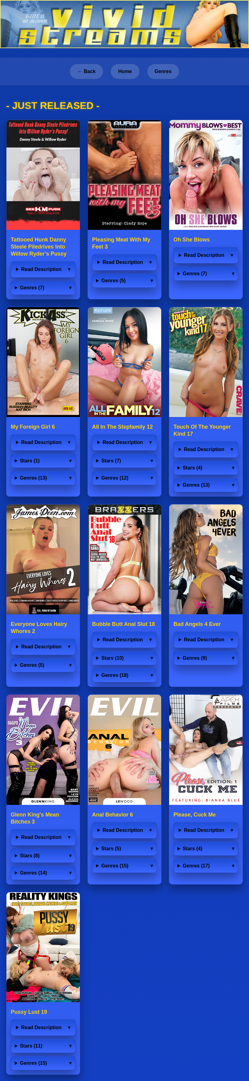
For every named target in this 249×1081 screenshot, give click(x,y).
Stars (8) (30, 855)
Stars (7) (111, 460)
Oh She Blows (191, 240)
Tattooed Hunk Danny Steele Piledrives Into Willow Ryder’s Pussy (39, 247)
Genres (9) (195, 658)
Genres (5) (113, 280)
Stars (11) (31, 1045)
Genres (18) (114, 675)
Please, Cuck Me (194, 815)
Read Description (41, 269)
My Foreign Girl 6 (33, 427)
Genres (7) (32, 287)
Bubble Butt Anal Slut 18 (123, 624)
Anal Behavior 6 (112, 815)
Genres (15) (114, 865)
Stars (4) (192, 467)
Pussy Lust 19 (29, 1012)
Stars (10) (112, 658)
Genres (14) (33, 872)
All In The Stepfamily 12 (122, 427)
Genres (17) (196, 865)
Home (125, 71)
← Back (86, 71)
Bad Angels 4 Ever (197, 624)
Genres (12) (114, 478)
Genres (163, 71)
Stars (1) (30, 460)
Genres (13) (33, 478)
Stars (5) (111, 848)
